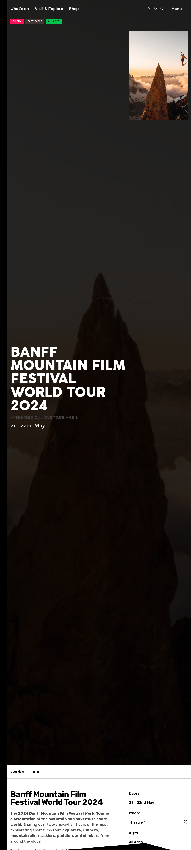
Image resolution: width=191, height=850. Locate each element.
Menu (179, 9)
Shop (74, 9)
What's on (19, 9)
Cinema (17, 21)
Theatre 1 (158, 823)
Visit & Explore (49, 9)
